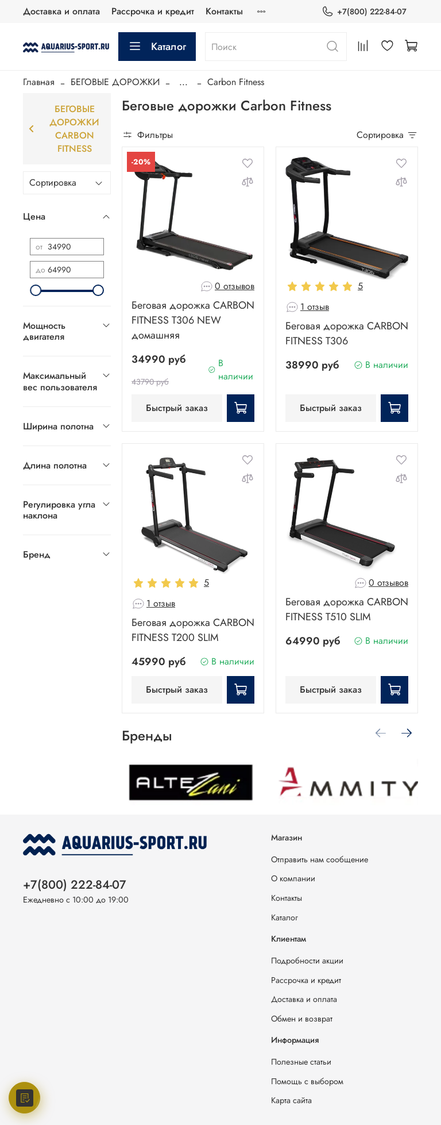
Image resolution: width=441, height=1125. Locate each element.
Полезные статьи (301, 1062)
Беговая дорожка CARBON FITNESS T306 (346, 333)
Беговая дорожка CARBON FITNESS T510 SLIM (346, 609)
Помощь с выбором (307, 1081)
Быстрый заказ (177, 407)
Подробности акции (307, 960)
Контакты (224, 11)
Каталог (157, 46)
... (183, 82)
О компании (293, 878)
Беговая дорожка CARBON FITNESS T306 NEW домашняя (192, 320)
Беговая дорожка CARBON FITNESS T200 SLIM (192, 630)
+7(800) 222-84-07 (364, 12)
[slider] (35, 290)
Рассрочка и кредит (152, 11)
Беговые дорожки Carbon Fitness (64, 128)
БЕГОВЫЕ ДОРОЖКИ (115, 82)
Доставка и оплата (61, 11)
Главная (39, 82)
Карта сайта (291, 1100)
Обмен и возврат (301, 1018)
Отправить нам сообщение (319, 859)
